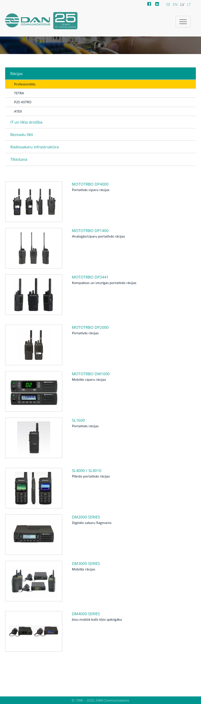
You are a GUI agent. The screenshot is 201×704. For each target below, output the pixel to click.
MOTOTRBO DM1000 (91, 373)
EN (175, 4)
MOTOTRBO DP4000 (90, 184)
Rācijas (16, 73)
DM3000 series (86, 563)
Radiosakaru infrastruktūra (34, 146)
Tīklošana (18, 159)
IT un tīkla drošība (26, 122)
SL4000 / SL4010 (87, 470)
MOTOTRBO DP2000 (90, 327)
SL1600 (78, 420)
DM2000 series (86, 516)
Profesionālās (24, 84)
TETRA (19, 93)
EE (168, 4)
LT (189, 4)
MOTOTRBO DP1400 (90, 230)
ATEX (18, 111)
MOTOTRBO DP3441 (90, 277)
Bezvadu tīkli (21, 134)
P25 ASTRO (22, 101)
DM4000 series (86, 613)
